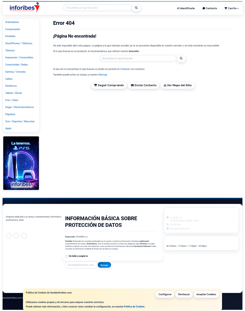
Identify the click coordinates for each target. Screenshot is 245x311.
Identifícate (185, 8)
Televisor (10, 50)
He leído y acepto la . (89, 256)
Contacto (209, 8)
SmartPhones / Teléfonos (18, 43)
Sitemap (102, 74)
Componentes (12, 29)
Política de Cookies (134, 306)
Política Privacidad (75, 278)
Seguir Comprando (109, 85)
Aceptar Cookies (206, 294)
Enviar (104, 265)
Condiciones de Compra (78, 282)
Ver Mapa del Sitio (177, 85)
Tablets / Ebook (13, 93)
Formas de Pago (123, 282)
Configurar (165, 294)
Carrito (231, 8)
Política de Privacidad (126, 249)
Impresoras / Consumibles (19, 57)
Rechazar (184, 294)
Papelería (10, 114)
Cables (9, 79)
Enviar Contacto (143, 85)
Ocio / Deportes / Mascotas (20, 121)
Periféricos (11, 86)
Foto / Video (11, 100)
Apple (8, 128)
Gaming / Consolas (15, 71)
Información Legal (124, 275)
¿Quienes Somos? (74, 285)
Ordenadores (12, 22)
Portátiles (10, 36)
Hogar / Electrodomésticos (19, 107)
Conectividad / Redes (16, 64)
